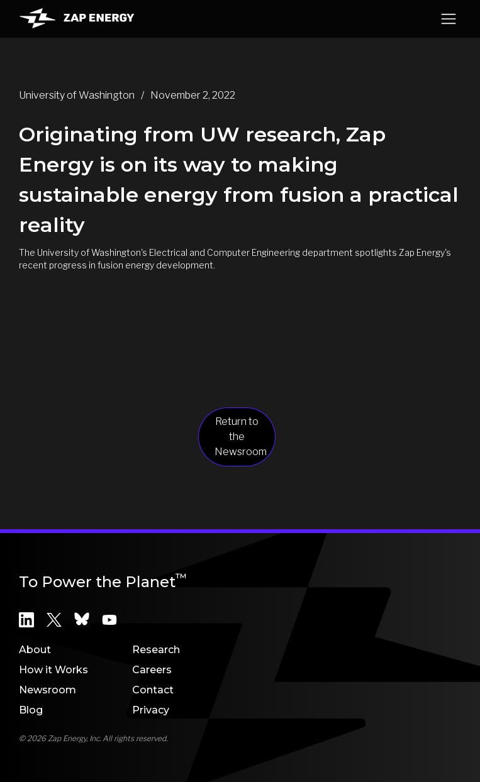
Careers (152, 670)
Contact (153, 690)
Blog (31, 710)
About (35, 650)
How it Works (53, 670)
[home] (77, 18)
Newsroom (47, 690)
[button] (448, 19)
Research (156, 650)
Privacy (150, 710)
